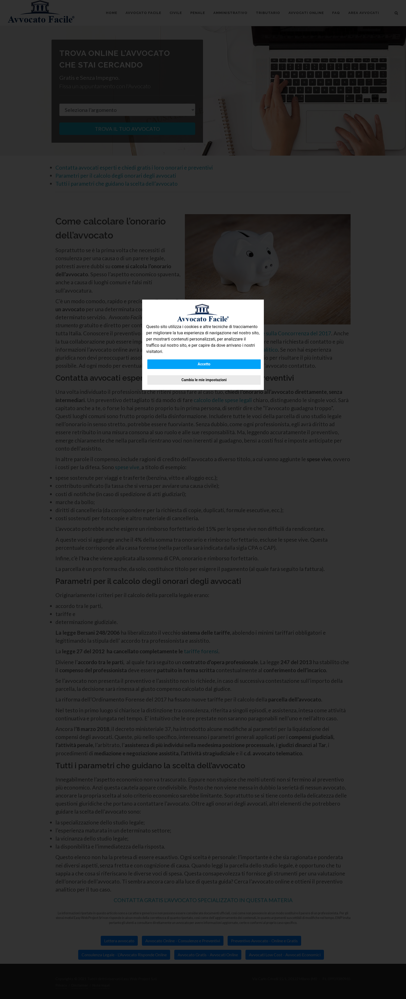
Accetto (204, 364)
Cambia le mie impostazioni (204, 380)
